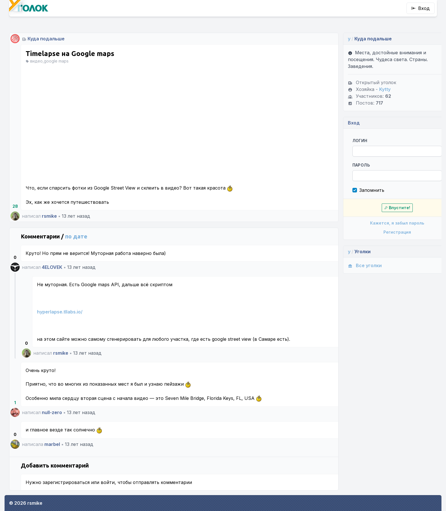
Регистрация (384, 232)
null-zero (52, 412)
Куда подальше (46, 38)
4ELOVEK (52, 267)
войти (108, 482)
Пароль (350, 165)
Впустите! (385, 207)
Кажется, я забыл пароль (385, 223)
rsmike (49, 216)
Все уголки (354, 265)
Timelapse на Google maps (70, 53)
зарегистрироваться (66, 482)
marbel (52, 444)
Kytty (374, 89)
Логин (349, 140)
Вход (420, 8)
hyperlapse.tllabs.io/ (59, 312)
